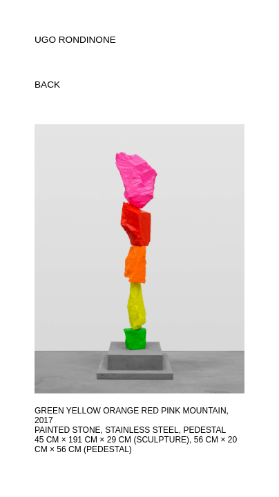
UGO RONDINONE (75, 40)
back (47, 84)
